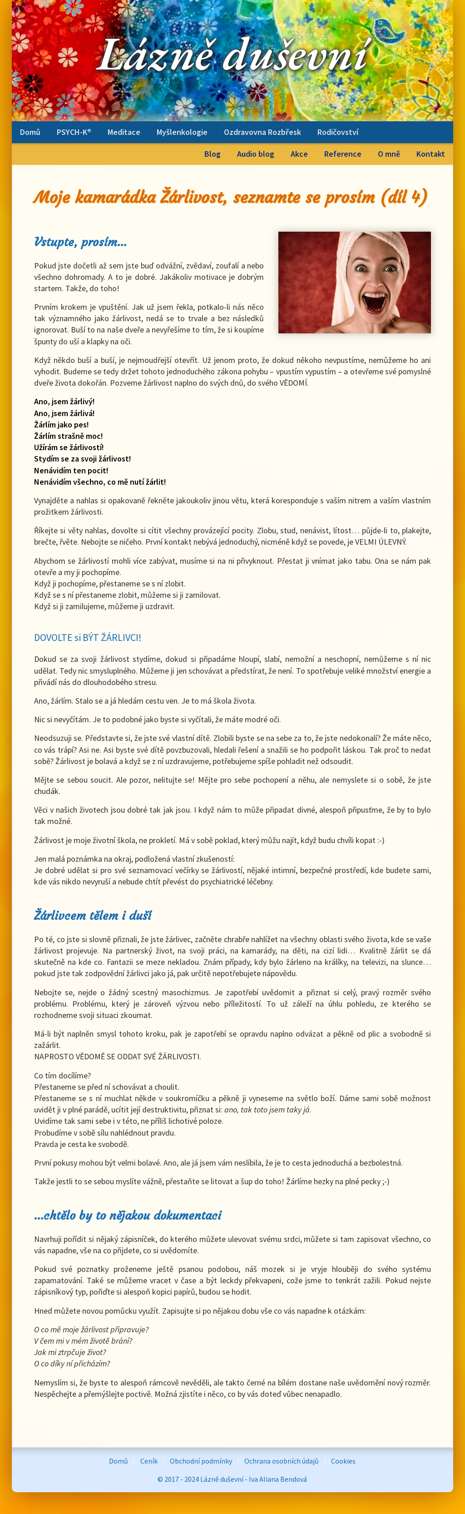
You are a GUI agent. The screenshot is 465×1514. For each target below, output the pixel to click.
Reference (342, 154)
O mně (389, 154)
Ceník (149, 1460)
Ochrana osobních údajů (281, 1460)
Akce (299, 154)
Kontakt (430, 154)
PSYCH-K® (74, 132)
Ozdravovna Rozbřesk (262, 132)
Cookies (343, 1460)
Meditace (124, 132)
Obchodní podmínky (201, 1460)
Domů (30, 132)
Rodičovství (337, 132)
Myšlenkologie (182, 132)
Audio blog (255, 154)
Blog (212, 154)
